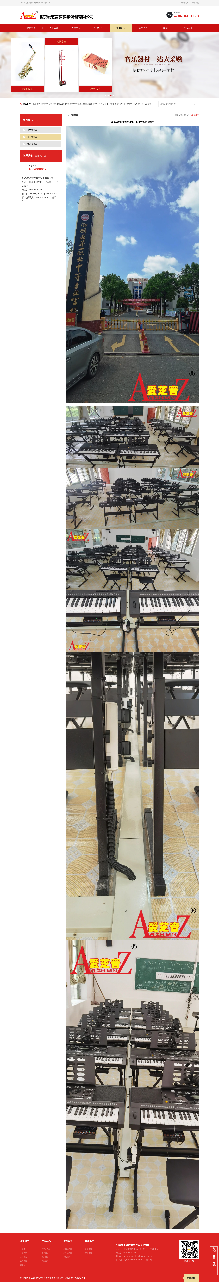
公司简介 (23, 1249)
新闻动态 (143, 28)
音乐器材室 (67, 1257)
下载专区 (165, 28)
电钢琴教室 (67, 1249)
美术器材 (45, 1257)
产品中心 (76, 28)
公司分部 (23, 1253)
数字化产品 (46, 1249)
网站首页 (31, 28)
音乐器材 (45, 1253)
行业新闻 (88, 1253)
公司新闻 (88, 1249)
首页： (177, 115)
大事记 (22, 1265)
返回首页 (184, 3)
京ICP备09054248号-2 (75, 1278)
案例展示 (120, 28)
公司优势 (23, 1261)
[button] (105, 95)
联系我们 (195, 3)
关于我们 (53, 28)
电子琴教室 (67, 1253)
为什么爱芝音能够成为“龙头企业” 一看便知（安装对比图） (58, 104)
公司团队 (23, 1257)
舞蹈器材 (45, 1261)
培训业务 (98, 28)
